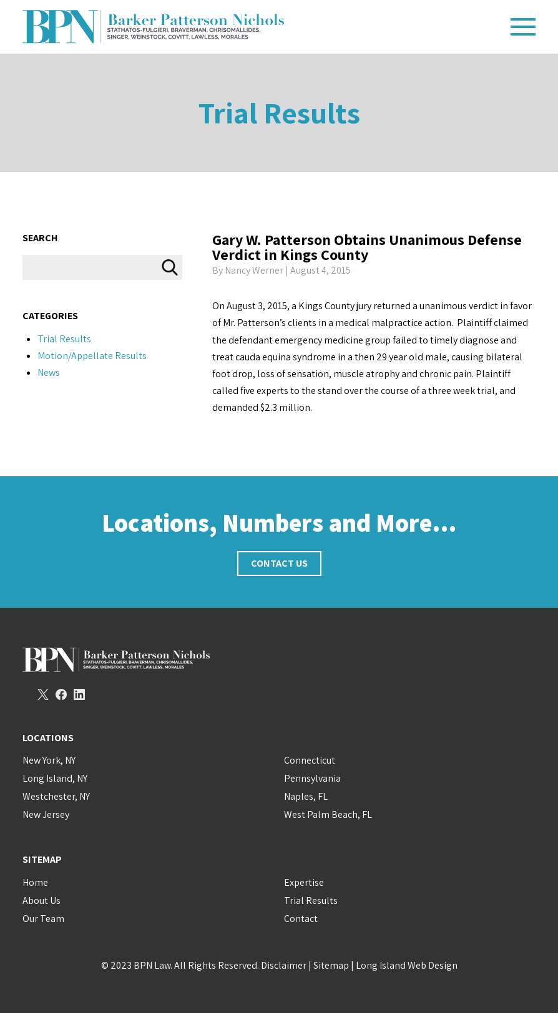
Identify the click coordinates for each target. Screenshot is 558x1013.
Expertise (304, 882)
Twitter (43, 694)
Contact (301, 918)
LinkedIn (79, 694)
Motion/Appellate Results (92, 355)
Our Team (43, 918)
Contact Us (279, 563)
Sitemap (331, 965)
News (48, 372)
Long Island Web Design (407, 965)
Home (35, 882)
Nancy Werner (254, 270)
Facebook (61, 694)
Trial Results (279, 112)
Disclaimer (283, 965)
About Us (41, 900)
